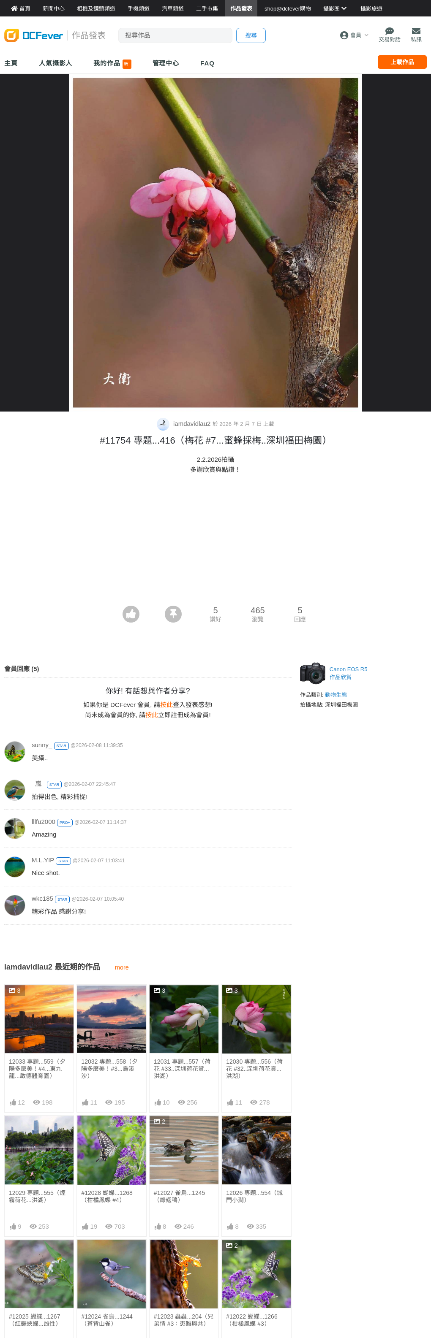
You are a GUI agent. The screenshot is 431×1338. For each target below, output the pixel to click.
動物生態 (336, 695)
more (122, 967)
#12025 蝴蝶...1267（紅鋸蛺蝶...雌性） (35, 1320)
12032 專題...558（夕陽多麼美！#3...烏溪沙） (109, 1068)
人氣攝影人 (56, 63)
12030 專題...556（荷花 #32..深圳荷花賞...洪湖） (254, 1068)
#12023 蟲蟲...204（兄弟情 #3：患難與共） (184, 1258)
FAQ (207, 63)
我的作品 (112, 64)
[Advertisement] (215, 542)
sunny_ (42, 744)
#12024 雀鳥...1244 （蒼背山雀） (106, 1320)
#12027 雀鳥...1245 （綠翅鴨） (179, 1196)
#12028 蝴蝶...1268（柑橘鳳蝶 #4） (106, 1196)
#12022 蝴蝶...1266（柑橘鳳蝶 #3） (251, 1258)
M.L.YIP (43, 860)
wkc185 (42, 898)
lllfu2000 (43, 821)
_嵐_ (38, 783)
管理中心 (166, 63)
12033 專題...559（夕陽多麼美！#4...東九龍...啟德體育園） (37, 1068)
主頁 (11, 63)
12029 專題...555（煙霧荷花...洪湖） (37, 1196)
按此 (166, 704)
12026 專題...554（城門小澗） (254, 1196)
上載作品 (402, 62)
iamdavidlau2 (185, 423)
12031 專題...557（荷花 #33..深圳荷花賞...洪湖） (182, 1068)
